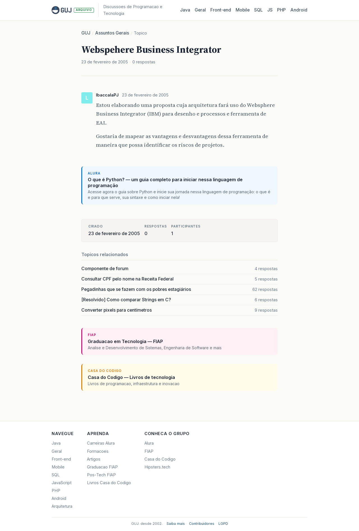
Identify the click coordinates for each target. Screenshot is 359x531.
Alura (149, 443)
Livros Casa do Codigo (109, 482)
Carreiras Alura (101, 443)
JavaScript (62, 482)
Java (185, 10)
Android (298, 10)
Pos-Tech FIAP (101, 474)
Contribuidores (201, 523)
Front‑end (220, 10)
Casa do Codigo (160, 459)
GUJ (85, 33)
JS (270, 10)
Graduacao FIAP (102, 467)
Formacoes (98, 451)
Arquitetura (62, 506)
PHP (281, 10)
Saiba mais (176, 523)
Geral (200, 10)
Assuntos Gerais (112, 33)
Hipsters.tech (157, 467)
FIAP (148, 451)
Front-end (61, 459)
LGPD (223, 523)
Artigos (93, 459)
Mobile (243, 10)
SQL (258, 10)
